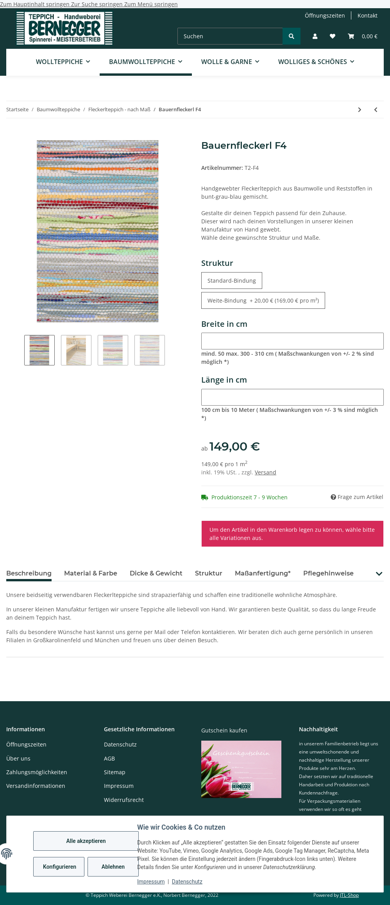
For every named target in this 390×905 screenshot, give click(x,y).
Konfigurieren (59, 867)
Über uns (18, 758)
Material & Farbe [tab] (90, 573)
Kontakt (367, 15)
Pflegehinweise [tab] (328, 573)
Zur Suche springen (97, 4)
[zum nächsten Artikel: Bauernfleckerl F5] (360, 109)
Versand (265, 472)
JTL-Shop (349, 895)
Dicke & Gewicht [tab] (156, 573)
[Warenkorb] (363, 36)
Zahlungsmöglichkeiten (36, 772)
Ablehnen (113, 867)
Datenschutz (187, 881)
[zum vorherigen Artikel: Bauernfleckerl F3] (376, 109)
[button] (315, 36)
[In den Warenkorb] (12, 136)
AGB (109, 758)
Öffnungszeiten (325, 15)
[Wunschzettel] (333, 36)
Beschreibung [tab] (29, 573)
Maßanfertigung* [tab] (263, 573)
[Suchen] (230, 36)
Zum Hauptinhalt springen (35, 4)
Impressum (151, 881)
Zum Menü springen (151, 4)
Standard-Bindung (235, 280)
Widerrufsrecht (124, 799)
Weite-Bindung (263, 300)
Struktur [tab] (208, 573)
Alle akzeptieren (86, 841)
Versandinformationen (35, 785)
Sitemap (114, 772)
